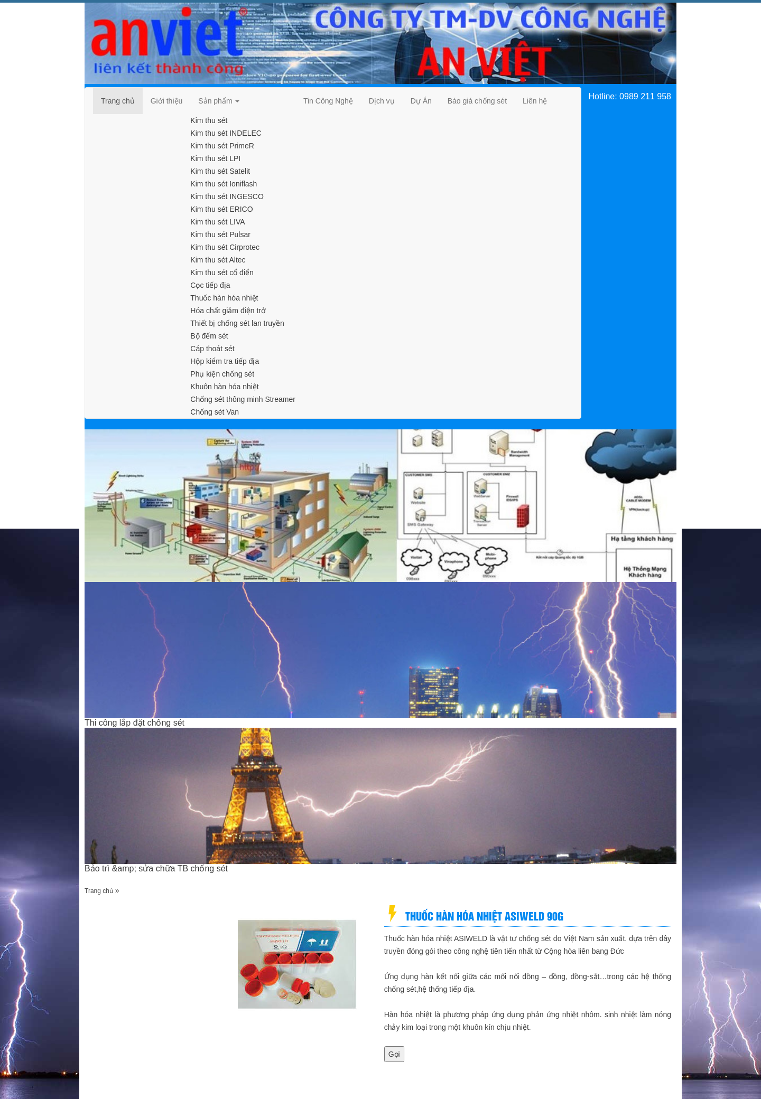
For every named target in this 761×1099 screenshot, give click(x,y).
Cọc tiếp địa (210, 285)
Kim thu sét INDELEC (226, 133)
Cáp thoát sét (212, 348)
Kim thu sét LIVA (217, 222)
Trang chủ (99, 891)
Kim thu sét (208, 120)
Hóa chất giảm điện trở (228, 310)
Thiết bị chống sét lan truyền (237, 323)
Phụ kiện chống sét (222, 374)
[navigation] (118, 101)
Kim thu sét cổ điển (222, 272)
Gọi (394, 1054)
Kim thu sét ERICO (221, 209)
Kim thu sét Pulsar (220, 234)
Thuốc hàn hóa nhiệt (224, 298)
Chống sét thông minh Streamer (242, 399)
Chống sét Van (214, 412)
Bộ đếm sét (209, 336)
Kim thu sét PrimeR (222, 146)
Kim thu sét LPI (215, 158)
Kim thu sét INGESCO (226, 196)
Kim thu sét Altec (217, 260)
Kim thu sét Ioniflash (223, 184)
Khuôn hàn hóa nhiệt (224, 386)
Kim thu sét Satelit (220, 171)
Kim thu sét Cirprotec (224, 247)
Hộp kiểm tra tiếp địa (224, 361)
